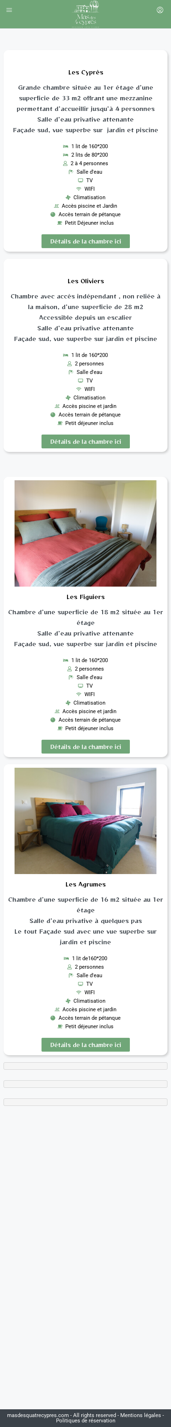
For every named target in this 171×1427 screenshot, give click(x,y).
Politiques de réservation (85, 1420)
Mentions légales (140, 1415)
